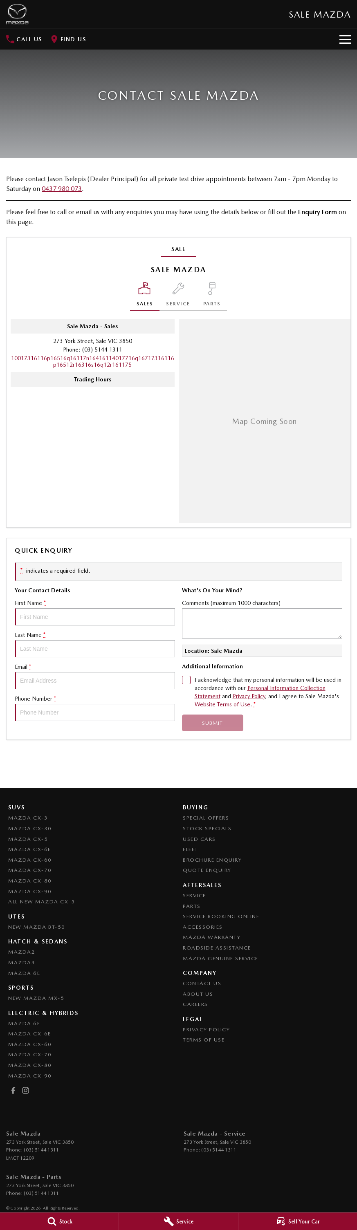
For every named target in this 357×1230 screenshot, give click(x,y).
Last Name (95, 644)
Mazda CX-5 (28, 839)
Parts (192, 906)
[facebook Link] (13, 1090)
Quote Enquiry (207, 870)
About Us (198, 994)
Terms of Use (204, 1040)
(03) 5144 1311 (102, 349)
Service (194, 895)
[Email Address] (92, 361)
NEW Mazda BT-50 (36, 927)
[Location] (145, 296)
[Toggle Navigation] (345, 39)
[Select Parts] (212, 296)
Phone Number (95, 708)
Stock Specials (207, 828)
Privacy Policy (206, 1029)
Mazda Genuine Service (220, 958)
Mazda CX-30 (30, 828)
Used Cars (199, 839)
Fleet (190, 849)
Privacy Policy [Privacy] (249, 696)
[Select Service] (178, 296)
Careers (195, 1004)
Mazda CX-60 (30, 860)
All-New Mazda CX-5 (41, 901)
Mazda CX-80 (30, 881)
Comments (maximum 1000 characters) (262, 619)
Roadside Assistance (217, 948)
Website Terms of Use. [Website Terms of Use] (223, 704)
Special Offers (206, 818)
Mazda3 (21, 962)
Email (95, 676)
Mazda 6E (24, 973)
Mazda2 (21, 952)
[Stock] (59, 1221)
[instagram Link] (25, 1090)
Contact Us (202, 983)
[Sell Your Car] (297, 1221)
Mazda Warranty (211, 937)
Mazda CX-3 (28, 818)
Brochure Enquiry (212, 860)
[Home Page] (17, 14)
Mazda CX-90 (30, 891)
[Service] (178, 1221)
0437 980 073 (62, 189)
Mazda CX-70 (30, 870)
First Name (95, 612)
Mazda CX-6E (29, 849)
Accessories (203, 927)
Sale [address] (178, 249)
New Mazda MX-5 (36, 998)
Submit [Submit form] (212, 723)
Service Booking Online (221, 916)
